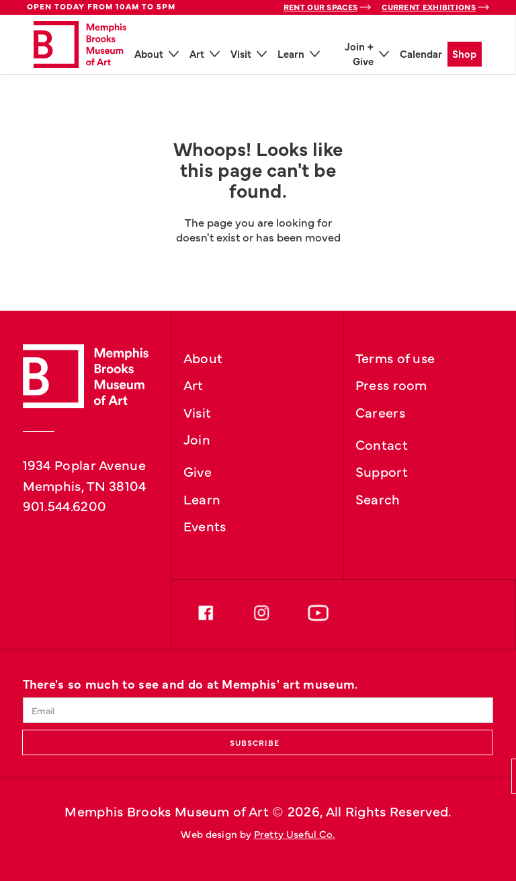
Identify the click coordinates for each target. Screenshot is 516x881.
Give (197, 470)
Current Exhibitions (429, 6)
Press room (391, 384)
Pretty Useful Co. (294, 834)
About (203, 357)
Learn (202, 498)
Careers (380, 411)
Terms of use (395, 357)
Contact (381, 443)
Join (196, 438)
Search (377, 498)
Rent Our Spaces (321, 6)
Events (204, 525)
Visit (197, 411)
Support (381, 470)
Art (193, 384)
